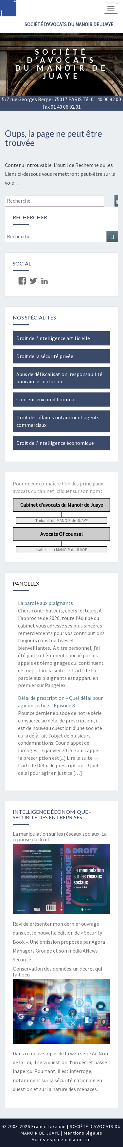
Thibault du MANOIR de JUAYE (61, 520)
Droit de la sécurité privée (44, 356)
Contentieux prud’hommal (46, 399)
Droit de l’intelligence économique (55, 443)
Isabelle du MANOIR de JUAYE (61, 549)
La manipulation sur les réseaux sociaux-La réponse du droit (60, 836)
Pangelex (26, 583)
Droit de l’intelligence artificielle (53, 338)
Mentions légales (83, 1133)
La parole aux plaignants (45, 603)
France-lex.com (48, 1126)
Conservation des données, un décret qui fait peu (57, 971)
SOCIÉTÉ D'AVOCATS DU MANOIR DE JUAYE (69, 24)
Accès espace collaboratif (61, 1139)
